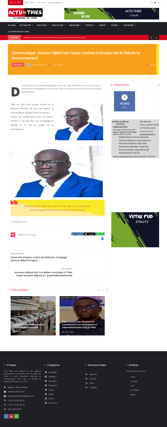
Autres (133, 382)
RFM (89, 370)
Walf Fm (91, 362)
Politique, (22, 234)
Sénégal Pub (89, 423)
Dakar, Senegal (135, 197)
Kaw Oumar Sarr (36, 65)
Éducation (57, 25)
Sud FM (90, 366)
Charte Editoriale (55, 2)
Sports (89, 25)
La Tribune (134, 377)
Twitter (90, 233)
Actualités (25, 25)
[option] (33, 303)
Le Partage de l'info (18, 31)
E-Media (91, 375)
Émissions (74, 25)
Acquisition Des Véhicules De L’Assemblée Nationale (30, 313)
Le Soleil (133, 369)
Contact (41, 2)
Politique (41, 25)
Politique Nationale (21, 285)
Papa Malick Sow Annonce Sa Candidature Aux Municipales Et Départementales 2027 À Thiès (81, 312)
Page (34, 234)
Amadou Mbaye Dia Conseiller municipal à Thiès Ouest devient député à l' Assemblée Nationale (82, 258)
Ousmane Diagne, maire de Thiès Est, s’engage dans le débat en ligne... (33, 258)
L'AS (132, 373)
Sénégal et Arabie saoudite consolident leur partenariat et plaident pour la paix (54, 37)
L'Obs (132, 364)
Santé (102, 25)
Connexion (30, 2)
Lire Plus (24, 369)
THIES (135, 172)
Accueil (12, 25)
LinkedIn (78, 233)
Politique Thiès (68, 285)
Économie (129, 25)
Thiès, (28, 234)
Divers (114, 25)
